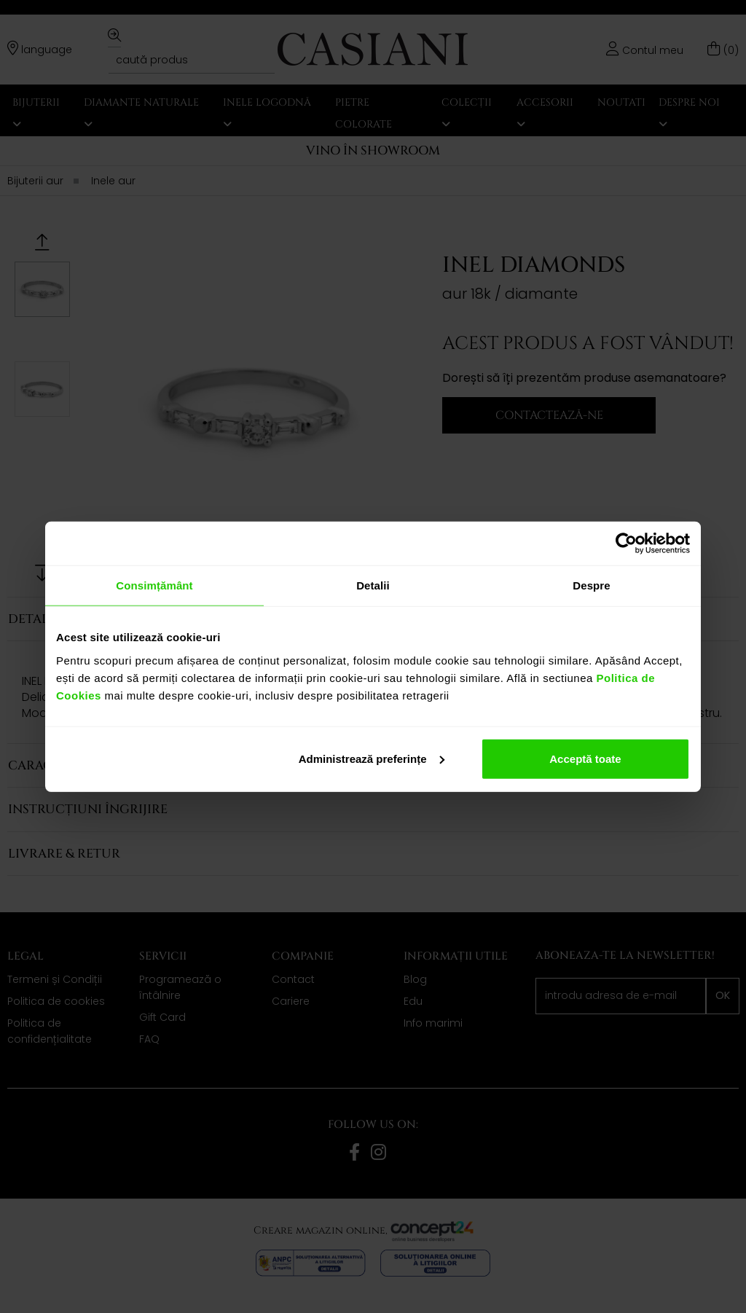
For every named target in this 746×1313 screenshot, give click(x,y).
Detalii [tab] (373, 585)
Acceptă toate (585, 758)
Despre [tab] (591, 585)
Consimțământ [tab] (154, 585)
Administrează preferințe (371, 758)
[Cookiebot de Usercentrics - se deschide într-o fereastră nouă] (626, 543)
